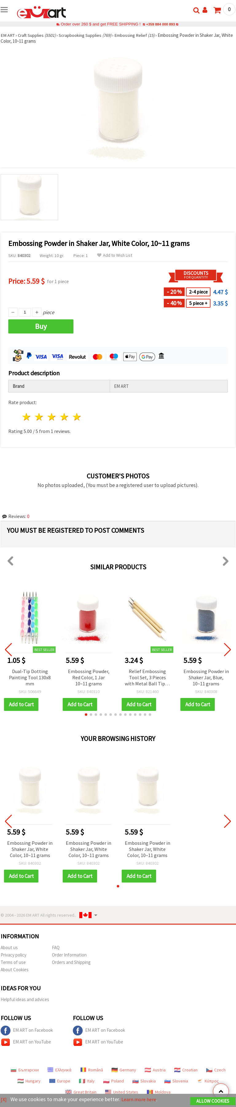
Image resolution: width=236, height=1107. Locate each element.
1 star (27, 417)
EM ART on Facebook (27, 1030)
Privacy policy (13, 955)
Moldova (159, 1092)
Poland (113, 1081)
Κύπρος (208, 1081)
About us (9, 947)
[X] (4, 1099)
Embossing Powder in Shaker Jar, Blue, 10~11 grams (206, 677)
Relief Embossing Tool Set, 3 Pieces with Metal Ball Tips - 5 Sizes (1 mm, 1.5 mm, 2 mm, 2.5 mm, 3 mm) (147, 678)
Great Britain (80, 1092)
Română (91, 1070)
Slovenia (176, 1081)
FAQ (56, 947)
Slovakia (144, 1081)
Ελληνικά (59, 1070)
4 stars (64, 417)
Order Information (69, 955)
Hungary (29, 1081)
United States (121, 1092)
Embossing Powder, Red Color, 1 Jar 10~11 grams (88, 677)
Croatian (186, 1070)
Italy (87, 1081)
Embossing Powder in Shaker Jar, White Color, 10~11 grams (30, 849)
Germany (124, 1070)
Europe (59, 1081)
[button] (86, 714)
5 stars (77, 417)
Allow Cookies (212, 1101)
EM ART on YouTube (26, 1042)
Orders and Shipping (71, 962)
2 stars (39, 417)
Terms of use (13, 962)
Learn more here (140, 1099)
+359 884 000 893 (160, 24)
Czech (216, 1070)
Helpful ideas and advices (25, 999)
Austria (155, 1070)
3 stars (52, 417)
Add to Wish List (114, 255)
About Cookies (15, 970)
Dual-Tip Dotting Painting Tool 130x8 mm (30, 677)
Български (24, 1070)
